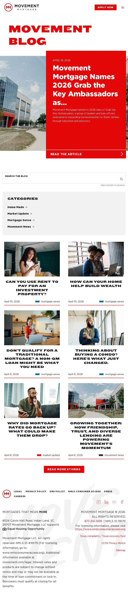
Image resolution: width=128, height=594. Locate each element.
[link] (21, 7)
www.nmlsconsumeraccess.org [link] (22, 554)
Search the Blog (16, 177)
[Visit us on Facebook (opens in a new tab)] (122, 503)
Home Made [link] (17, 208)
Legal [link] (18, 493)
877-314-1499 (93, 522)
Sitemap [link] (121, 551)
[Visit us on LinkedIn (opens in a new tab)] (106, 503)
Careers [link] (20, 498)
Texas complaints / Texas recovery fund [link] (103, 537)
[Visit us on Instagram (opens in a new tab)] (98, 503)
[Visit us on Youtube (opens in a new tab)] (114, 503)
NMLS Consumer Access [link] (84, 493)
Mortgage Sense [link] (21, 221)
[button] (123, 7)
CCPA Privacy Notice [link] (114, 544)
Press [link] (108, 493)
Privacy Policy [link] (36, 493)
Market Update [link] (20, 215)
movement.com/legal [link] (16, 563)
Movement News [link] (21, 228)
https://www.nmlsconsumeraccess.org (100, 530)
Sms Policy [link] (57, 493)
